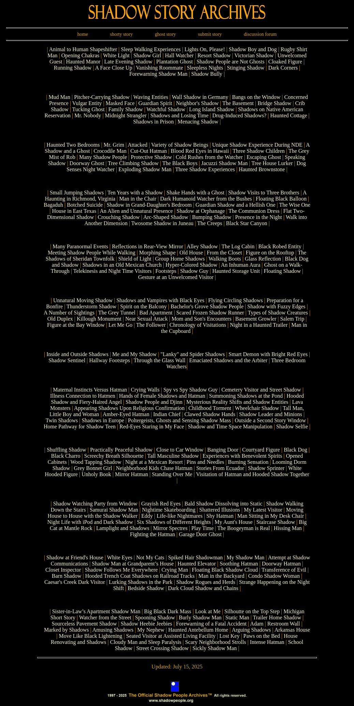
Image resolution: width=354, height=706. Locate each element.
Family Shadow (126, 109)
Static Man (237, 617)
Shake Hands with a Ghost (195, 192)
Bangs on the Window (257, 97)
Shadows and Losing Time (179, 115)
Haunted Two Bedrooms (73, 145)
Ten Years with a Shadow (135, 192)
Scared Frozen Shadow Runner (210, 312)
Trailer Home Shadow (277, 617)
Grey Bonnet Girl (93, 468)
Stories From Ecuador (220, 468)
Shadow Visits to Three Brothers (263, 192)
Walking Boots (225, 259)
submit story (210, 34)
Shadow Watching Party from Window (95, 503)
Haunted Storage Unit (236, 271)
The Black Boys (179, 163)
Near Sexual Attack (146, 319)
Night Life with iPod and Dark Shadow (90, 522)
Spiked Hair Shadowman (195, 557)
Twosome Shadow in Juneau (162, 223)
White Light (117, 55)
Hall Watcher (180, 55)
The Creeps (209, 223)
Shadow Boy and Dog (253, 49)
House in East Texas (74, 211)
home (82, 34)
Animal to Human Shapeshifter (84, 49)
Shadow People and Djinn (154, 402)
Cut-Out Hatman (149, 151)
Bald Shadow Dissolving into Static (223, 503)
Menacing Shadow (199, 121)
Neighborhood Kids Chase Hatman (154, 468)
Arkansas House (292, 630)
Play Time (202, 528)
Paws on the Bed (262, 636)
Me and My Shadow (134, 354)
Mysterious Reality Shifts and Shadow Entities (237, 402)
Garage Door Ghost (200, 534)
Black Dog (295, 450)
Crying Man (175, 570)
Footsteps (166, 271)
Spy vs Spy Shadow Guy (190, 390)
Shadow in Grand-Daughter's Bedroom (149, 205)
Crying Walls (145, 390)
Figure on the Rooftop (270, 252)
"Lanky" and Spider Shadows (193, 354)
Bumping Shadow (211, 217)
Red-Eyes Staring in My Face (151, 426)
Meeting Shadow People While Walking (91, 252)
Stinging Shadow (246, 68)
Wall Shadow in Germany (201, 97)
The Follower (151, 325)
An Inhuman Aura (241, 265)
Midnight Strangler (126, 115)
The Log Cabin (237, 246)
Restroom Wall (283, 624)
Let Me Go (120, 325)
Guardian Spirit (155, 103)
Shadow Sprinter (266, 468)
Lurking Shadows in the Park (141, 582)
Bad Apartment (155, 312)
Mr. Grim (114, 145)
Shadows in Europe (103, 420)
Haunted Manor (84, 61)
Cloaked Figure (286, 61)
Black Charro (65, 456)
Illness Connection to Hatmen (82, 396)
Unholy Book (96, 474)
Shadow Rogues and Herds (205, 582)
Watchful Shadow (166, 109)
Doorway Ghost (87, 163)
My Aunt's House (233, 522)
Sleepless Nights (205, 68)
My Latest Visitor (263, 510)
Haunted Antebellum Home (198, 630)
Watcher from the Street (105, 617)
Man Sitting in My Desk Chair (270, 516)
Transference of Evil (284, 570)
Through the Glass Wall (160, 360)
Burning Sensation (248, 462)
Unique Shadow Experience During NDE (257, 145)
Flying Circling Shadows (235, 300)
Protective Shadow (151, 157)
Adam (256, 624)
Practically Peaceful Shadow (121, 450)
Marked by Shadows (66, 630)
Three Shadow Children (259, 151)
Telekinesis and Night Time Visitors (112, 271)
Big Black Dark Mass (167, 611)
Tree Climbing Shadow (133, 163)
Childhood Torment (210, 408)
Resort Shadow (214, 55)
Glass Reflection (263, 259)
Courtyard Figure (261, 450)
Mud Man (60, 97)
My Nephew (150, 630)
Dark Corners (283, 68)
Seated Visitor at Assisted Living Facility (171, 636)
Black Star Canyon (246, 223)
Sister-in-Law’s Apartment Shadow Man (96, 611)
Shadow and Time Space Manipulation (230, 426)
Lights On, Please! (205, 49)
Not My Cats (150, 557)
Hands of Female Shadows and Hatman (162, 396)
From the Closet (224, 252)
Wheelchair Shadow (257, 408)
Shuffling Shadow (66, 450)
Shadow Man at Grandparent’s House (133, 564)
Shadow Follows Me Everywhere (121, 570)
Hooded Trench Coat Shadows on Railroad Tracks (140, 576)
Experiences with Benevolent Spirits (242, 456)
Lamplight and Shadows (122, 528)
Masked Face (120, 103)
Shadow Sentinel (67, 360)
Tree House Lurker (272, 163)
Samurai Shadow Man (114, 510)
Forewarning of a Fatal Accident (211, 624)
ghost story (165, 34)
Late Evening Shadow (129, 61)
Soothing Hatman (239, 564)
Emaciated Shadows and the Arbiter (228, 360)
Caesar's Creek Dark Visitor (74, 582)
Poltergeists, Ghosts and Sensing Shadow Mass (179, 420)
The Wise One (294, 205)
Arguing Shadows (251, 630)
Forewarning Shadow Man (159, 74)
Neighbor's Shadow (198, 103)
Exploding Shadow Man (145, 169)
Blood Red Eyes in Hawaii (200, 151)
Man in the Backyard (221, 576)
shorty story (121, 34)
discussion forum (260, 34)
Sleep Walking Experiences (151, 49)
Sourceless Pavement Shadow (84, 624)
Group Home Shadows (180, 259)
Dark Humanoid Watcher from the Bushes (206, 199)
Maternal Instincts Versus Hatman (90, 390)
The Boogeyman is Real (243, 528)
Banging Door (222, 450)
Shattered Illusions (219, 510)
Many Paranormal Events (80, 246)
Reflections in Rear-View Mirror (147, 246)
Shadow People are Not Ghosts (231, 61)
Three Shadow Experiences (205, 169)
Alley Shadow (202, 246)
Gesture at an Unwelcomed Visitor (175, 277)
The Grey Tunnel (116, 312)
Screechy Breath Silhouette (114, 456)
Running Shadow (73, 68)
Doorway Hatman (281, 564)
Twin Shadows (62, 420)
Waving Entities (151, 97)
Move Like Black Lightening (90, 636)
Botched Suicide (85, 205)
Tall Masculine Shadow (173, 456)
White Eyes (119, 557)
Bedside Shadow (146, 588)
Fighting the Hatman (152, 534)
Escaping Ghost (264, 157)
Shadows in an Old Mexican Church (122, 265)
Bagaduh (53, 205)
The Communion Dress (253, 211)
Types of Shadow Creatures (278, 312)
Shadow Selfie (292, 426)
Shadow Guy (194, 271)
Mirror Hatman (131, 474)
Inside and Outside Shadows (77, 354)
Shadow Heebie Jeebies (146, 624)
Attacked (138, 145)
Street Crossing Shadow (162, 648)
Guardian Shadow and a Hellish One (235, 205)
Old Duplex (60, 319)
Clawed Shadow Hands (210, 414)
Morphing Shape (157, 252)
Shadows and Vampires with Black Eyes (160, 300)
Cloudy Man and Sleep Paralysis (145, 642)
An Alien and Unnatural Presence (136, 211)
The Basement (238, 103)
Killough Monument (99, 319)
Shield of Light (134, 259)
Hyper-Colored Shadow (191, 265)
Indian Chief (166, 414)
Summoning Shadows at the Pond (246, 396)
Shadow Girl (147, 55)
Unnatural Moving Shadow (83, 300)
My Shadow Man (245, 557)
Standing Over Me (172, 474)
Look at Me (208, 611)
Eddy (147, 516)
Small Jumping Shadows (77, 192)
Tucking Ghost (89, 109)
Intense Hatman (267, 642)
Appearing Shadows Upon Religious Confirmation (129, 408)
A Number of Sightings (69, 312)
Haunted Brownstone (262, 169)
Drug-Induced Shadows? (239, 115)
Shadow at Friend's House (74, 557)
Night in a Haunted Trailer (258, 325)
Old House (191, 252)
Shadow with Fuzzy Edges (276, 306)
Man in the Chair (137, 199)
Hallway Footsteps (109, 360)
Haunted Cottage (289, 115)
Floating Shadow (282, 271)
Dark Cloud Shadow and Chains (203, 588)
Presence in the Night (258, 217)
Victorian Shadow (254, 55)
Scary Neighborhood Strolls (215, 642)
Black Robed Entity (279, 246)
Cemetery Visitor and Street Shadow (261, 390)
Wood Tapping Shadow (96, 462)
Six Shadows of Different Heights (174, 522)
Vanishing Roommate (160, 68)
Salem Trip (292, 319)
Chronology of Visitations (197, 325)
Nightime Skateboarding (168, 510)
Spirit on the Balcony (143, 306)
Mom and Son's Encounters (202, 319)
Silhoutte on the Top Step (252, 611)
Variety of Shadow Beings (179, 145)
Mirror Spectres (170, 528)
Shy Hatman (220, 516)
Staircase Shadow (275, 522)
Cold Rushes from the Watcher (209, 157)
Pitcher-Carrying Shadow (102, 97)
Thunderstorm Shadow (91, 306)
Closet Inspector (63, 570)
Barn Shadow (67, 576)
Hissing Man (288, 528)
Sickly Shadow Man (214, 648)
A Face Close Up (114, 68)
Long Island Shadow (212, 109)
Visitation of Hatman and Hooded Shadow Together (252, 474)
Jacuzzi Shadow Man (224, 163)
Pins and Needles (205, 462)
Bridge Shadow (275, 103)
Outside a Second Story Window (270, 420)
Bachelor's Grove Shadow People (207, 306)
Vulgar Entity (87, 103)
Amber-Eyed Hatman (126, 414)
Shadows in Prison (154, 121)
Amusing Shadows (112, 630)
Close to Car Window (179, 450)
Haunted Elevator (197, 564)
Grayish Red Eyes (161, 503)
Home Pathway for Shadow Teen (80, 426)
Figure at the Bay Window (76, 325)
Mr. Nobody (88, 115)
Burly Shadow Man (200, 617)
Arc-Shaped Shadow (165, 217)
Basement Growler (255, 319)
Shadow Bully (207, 74)
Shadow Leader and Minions (270, 414)
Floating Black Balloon (281, 199)
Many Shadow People (103, 157)
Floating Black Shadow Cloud (225, 570)
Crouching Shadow (119, 217)
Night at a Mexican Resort (154, 462)
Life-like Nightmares (180, 516)
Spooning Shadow (155, 617)
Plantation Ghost (175, 61)
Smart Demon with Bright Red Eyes (268, 354)
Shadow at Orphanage (201, 211)
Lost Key (229, 636)
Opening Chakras (81, 55)
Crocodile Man (111, 151)
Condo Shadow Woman (274, 576)
